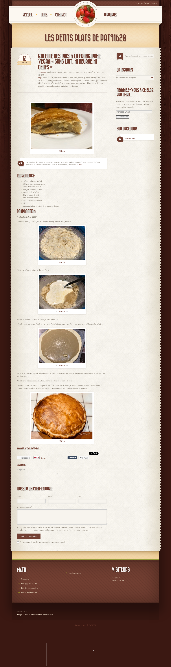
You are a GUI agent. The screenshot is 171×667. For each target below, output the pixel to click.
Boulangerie (51, 72)
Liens (43, 15)
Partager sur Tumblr (72, 457)
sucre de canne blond (84, 83)
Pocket (43, 458)
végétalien (64, 86)
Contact (60, 15)
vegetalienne (73, 86)
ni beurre (85, 80)
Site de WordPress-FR (29, 593)
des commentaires (29, 588)
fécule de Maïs (48, 78)
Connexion (25, 579)
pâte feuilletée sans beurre (60, 83)
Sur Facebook (126, 129)
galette (80, 78)
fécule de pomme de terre (63, 78)
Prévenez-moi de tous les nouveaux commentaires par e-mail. (42, 542)
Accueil (27, 15)
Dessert (60, 72)
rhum (73, 83)
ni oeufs (92, 80)
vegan (57, 86)
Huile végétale (75, 80)
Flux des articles (29, 583)
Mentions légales (75, 573)
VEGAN (41, 75)
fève (75, 78)
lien (80, 165)
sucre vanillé (49, 86)
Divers (65, 72)
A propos (110, 15)
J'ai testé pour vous (76, 72)
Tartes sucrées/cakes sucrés (94, 72)
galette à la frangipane (92, 78)
